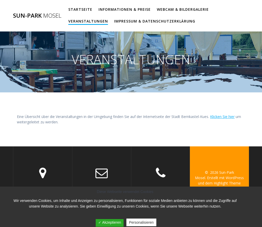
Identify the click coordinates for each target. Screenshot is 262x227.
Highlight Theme (227, 183)
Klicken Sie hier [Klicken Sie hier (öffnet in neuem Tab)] (222, 116)
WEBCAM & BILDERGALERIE (183, 9)
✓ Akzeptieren (109, 222)
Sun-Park (37, 15)
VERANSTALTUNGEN (88, 21)
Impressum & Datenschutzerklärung (154, 21)
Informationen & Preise (125, 9)
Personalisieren (141, 222)
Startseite (80, 9)
